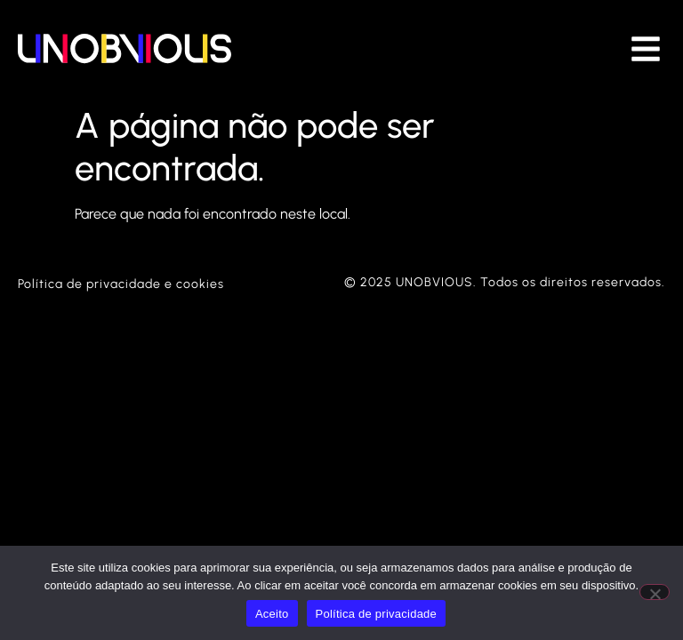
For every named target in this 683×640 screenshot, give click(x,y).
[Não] (654, 592)
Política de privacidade (377, 613)
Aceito (272, 613)
